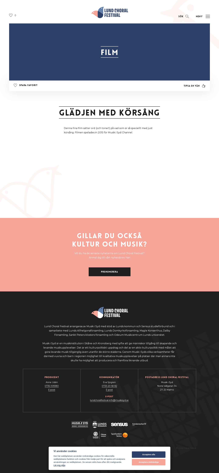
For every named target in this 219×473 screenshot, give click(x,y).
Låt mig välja (59, 465)
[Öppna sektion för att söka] (183, 16)
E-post (51, 389)
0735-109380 (52, 386)
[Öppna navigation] (202, 16)
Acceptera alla (148, 454)
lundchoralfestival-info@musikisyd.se (109, 400)
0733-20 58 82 (109, 386)
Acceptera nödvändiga (149, 462)
